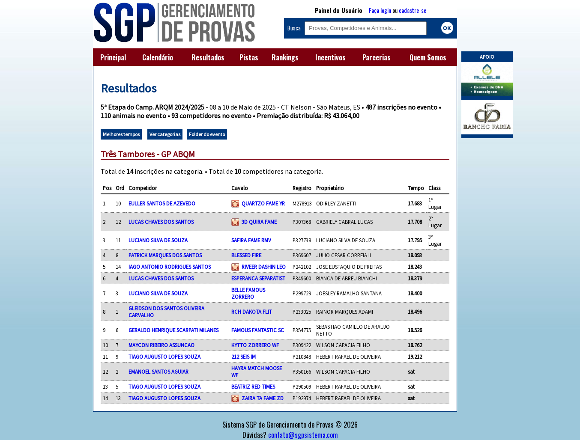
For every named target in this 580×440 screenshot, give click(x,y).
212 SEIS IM (243, 356)
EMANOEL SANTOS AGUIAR (158, 371)
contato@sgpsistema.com (303, 435)
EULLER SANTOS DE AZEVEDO (162, 203)
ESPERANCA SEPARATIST (258, 278)
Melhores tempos (121, 134)
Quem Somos (428, 57)
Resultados (207, 57)
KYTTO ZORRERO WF (255, 345)
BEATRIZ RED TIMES (253, 386)
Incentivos (330, 57)
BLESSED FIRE (246, 255)
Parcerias (376, 57)
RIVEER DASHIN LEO (264, 266)
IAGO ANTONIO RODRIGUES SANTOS (170, 266)
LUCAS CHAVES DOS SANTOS (161, 221)
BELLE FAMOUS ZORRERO (248, 293)
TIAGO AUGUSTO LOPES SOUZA (164, 356)
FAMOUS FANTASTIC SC (257, 330)
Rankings (285, 57)
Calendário (157, 57)
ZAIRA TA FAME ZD (263, 398)
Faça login (380, 10)
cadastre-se (412, 10)
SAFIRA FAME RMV (251, 240)
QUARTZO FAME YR (263, 203)
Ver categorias (164, 134)
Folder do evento (207, 134)
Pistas (248, 57)
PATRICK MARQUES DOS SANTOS (165, 255)
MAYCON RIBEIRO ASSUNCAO (161, 345)
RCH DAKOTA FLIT (251, 311)
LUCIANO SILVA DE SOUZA (158, 240)
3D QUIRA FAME (259, 221)
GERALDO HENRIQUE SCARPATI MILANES (173, 330)
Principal (113, 57)
